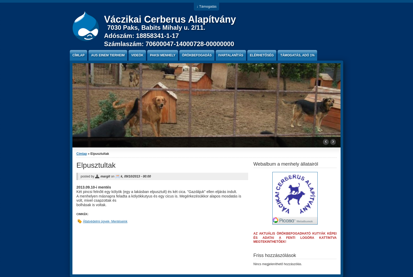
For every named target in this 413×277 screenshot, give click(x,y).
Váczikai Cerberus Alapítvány (170, 19)
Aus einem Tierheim (108, 55)
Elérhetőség (262, 55)
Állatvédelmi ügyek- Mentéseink (105, 221)
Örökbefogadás (197, 55)
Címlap (78, 55)
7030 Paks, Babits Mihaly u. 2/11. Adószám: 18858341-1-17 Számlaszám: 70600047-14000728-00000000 (169, 35)
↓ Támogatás (206, 6)
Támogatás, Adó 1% (297, 55)
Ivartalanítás (230, 55)
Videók (137, 55)
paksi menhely (162, 55)
